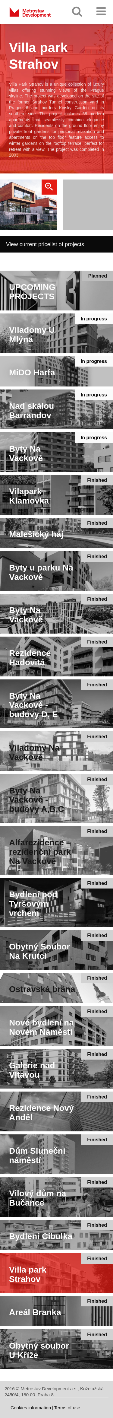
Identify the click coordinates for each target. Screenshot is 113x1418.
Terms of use (67, 1407)
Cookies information (31, 1407)
